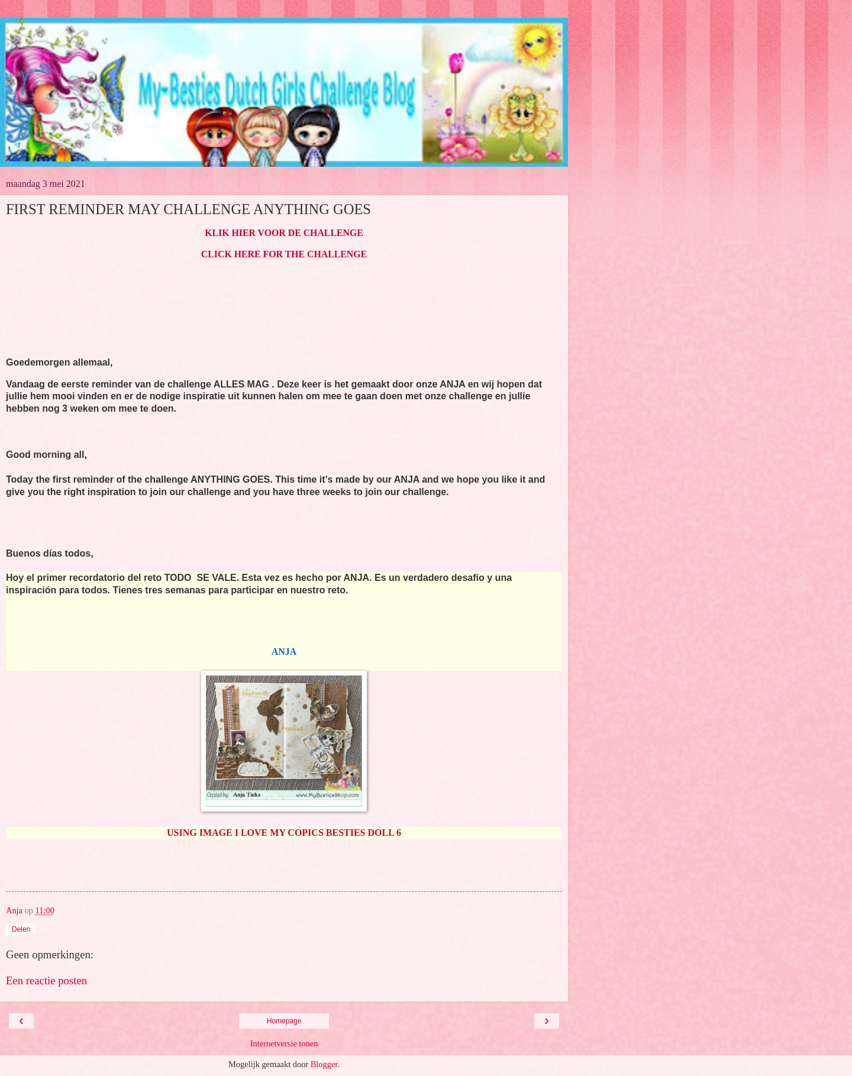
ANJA (284, 652)
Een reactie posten (46, 980)
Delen (21, 929)
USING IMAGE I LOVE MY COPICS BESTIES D (271, 833)
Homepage (284, 1021)
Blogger (324, 1064)
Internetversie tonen (284, 1043)
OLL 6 (388, 833)
